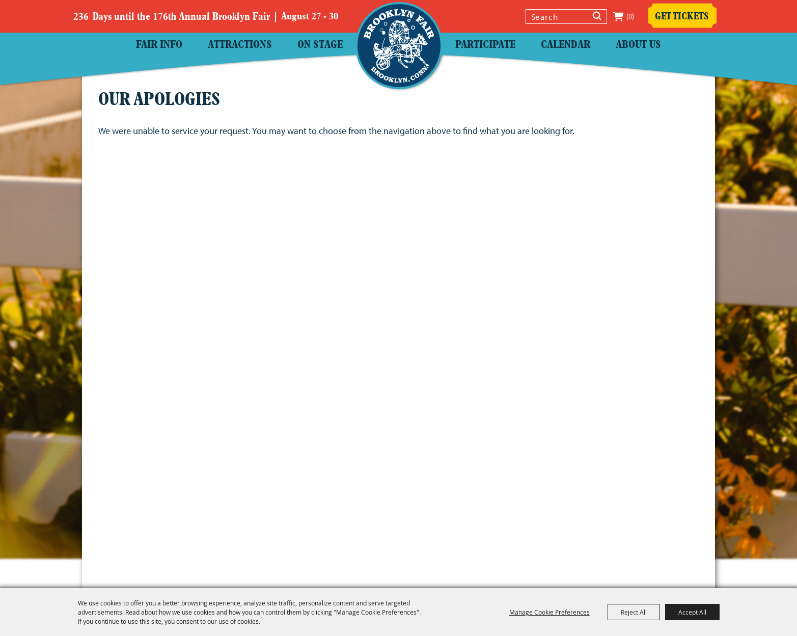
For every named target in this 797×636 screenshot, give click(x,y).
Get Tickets (682, 17)
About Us (638, 45)
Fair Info (159, 45)
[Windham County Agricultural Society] (399, 45)
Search (598, 17)
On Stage (320, 45)
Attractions (240, 45)
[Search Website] (558, 16)
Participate (485, 45)
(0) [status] (630, 16)
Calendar (565, 45)
